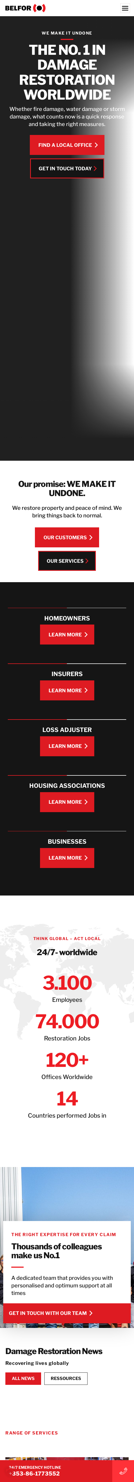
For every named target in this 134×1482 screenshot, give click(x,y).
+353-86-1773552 (34, 1473)
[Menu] (125, 8)
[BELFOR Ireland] (67, 8)
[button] (9, 1472)
